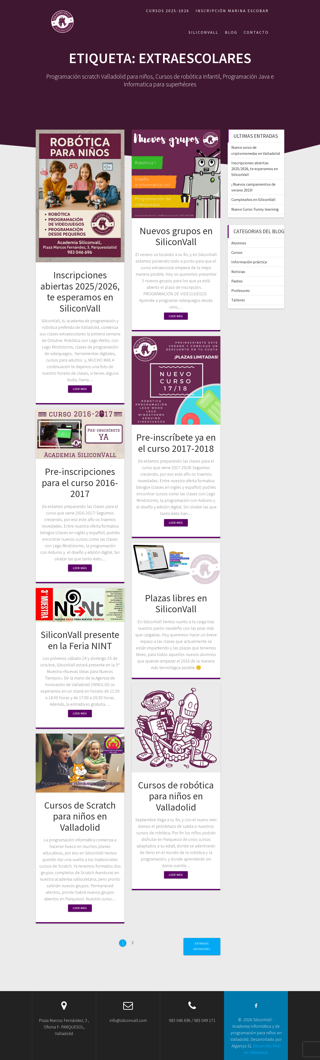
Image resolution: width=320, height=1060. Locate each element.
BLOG (231, 32)
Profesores (240, 290)
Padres (237, 281)
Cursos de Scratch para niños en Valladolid (80, 816)
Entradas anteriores (201, 946)
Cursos (236, 252)
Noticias (238, 271)
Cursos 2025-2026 (167, 10)
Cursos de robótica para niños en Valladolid (176, 796)
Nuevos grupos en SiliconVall (176, 236)
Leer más (80, 389)
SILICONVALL (203, 32)
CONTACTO (256, 32)
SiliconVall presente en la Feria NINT (80, 640)
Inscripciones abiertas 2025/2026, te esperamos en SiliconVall (80, 291)
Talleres (238, 300)
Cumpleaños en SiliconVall (253, 199)
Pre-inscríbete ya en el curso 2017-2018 (176, 443)
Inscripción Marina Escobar (232, 10)
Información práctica (249, 261)
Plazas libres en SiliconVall (176, 603)
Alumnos (238, 242)
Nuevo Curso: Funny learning (255, 209)
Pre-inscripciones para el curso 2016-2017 (80, 482)
